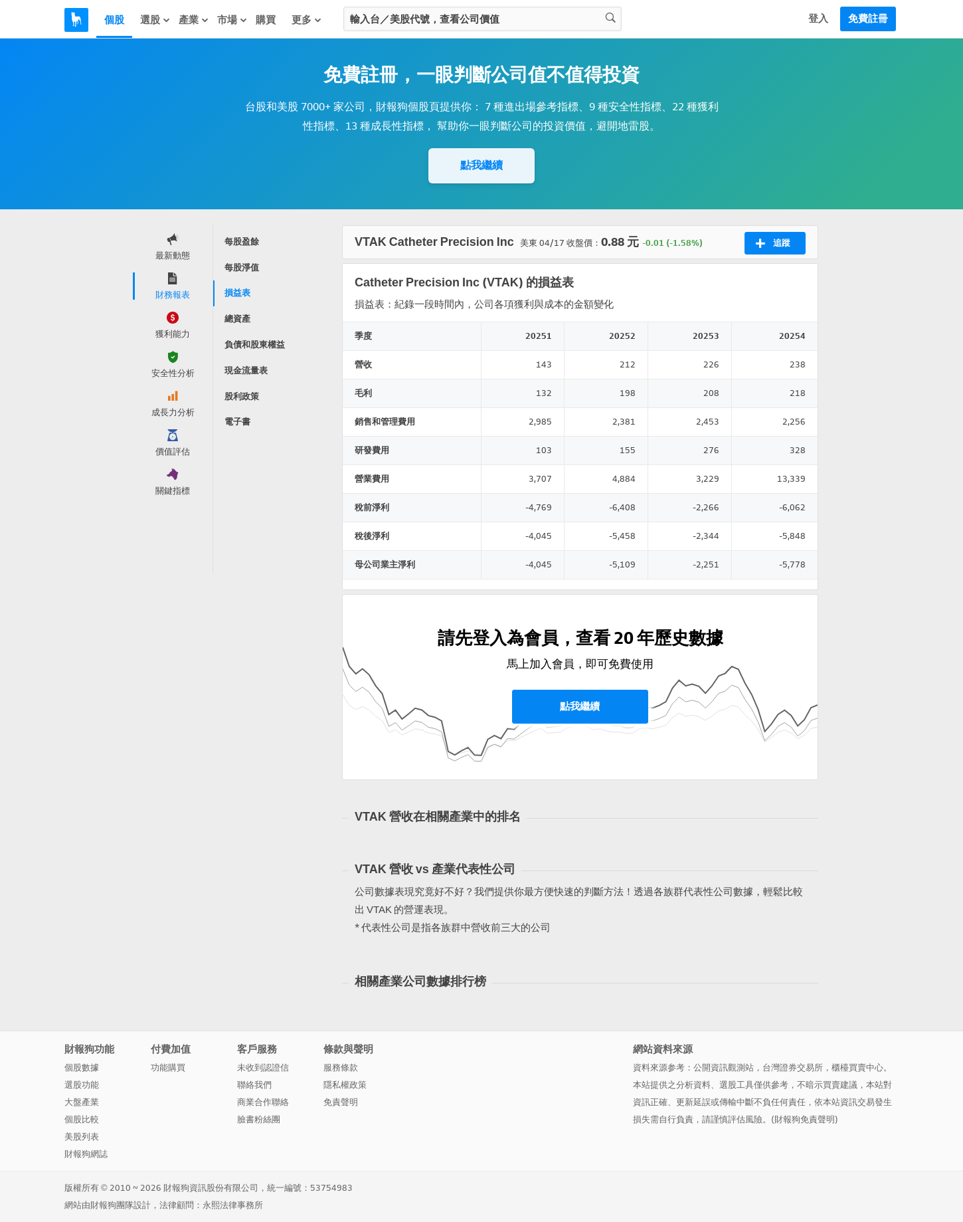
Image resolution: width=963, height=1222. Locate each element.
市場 (232, 20)
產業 (194, 20)
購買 (266, 20)
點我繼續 (481, 165)
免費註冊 (868, 19)
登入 (818, 19)
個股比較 (81, 1119)
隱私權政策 (345, 1085)
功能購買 (168, 1067)
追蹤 (772, 243)
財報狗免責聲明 (804, 1119)
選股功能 (81, 1085)
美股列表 (81, 1137)
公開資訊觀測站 (723, 1067)
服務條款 (340, 1067)
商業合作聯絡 (263, 1102)
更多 (307, 20)
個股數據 (81, 1067)
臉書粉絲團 (258, 1119)
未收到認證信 (263, 1067)
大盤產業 (81, 1102)
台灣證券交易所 (792, 1067)
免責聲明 (340, 1102)
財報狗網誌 (86, 1154)
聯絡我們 (254, 1085)
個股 (114, 20)
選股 (155, 20)
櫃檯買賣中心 (857, 1067)
